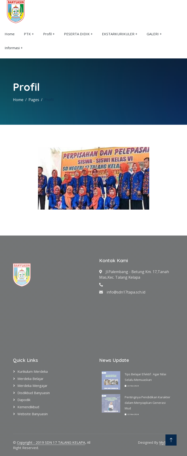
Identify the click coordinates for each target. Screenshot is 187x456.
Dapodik (23, 399)
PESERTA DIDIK (77, 34)
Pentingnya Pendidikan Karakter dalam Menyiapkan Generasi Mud (147, 402)
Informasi (12, 47)
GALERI (153, 34)
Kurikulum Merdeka (32, 371)
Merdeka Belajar (30, 378)
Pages (34, 99)
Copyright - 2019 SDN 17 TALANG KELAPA (51, 442)
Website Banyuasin (32, 413)
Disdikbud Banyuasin (33, 392)
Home (10, 34)
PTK (27, 34)
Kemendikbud (28, 407)
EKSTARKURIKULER (118, 34)
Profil (47, 34)
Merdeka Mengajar (32, 385)
